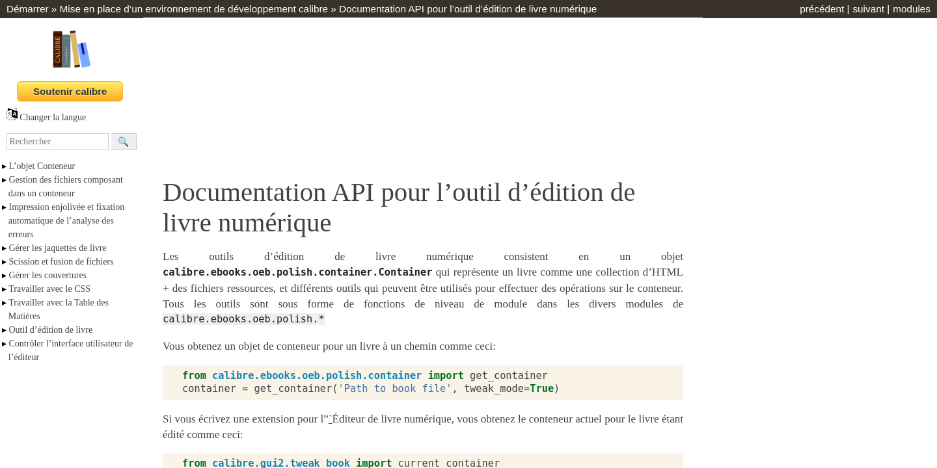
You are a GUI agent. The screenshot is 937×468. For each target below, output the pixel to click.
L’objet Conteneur (42, 166)
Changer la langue (46, 117)
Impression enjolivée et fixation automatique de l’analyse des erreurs (66, 220)
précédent (822, 8)
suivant (868, 8)
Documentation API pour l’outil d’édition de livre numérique (468, 8)
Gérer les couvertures (48, 275)
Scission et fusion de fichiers (61, 261)
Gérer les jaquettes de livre (58, 248)
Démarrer (28, 8)
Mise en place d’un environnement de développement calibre (194, 8)
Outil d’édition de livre (51, 330)
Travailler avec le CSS (49, 289)
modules (911, 8)
